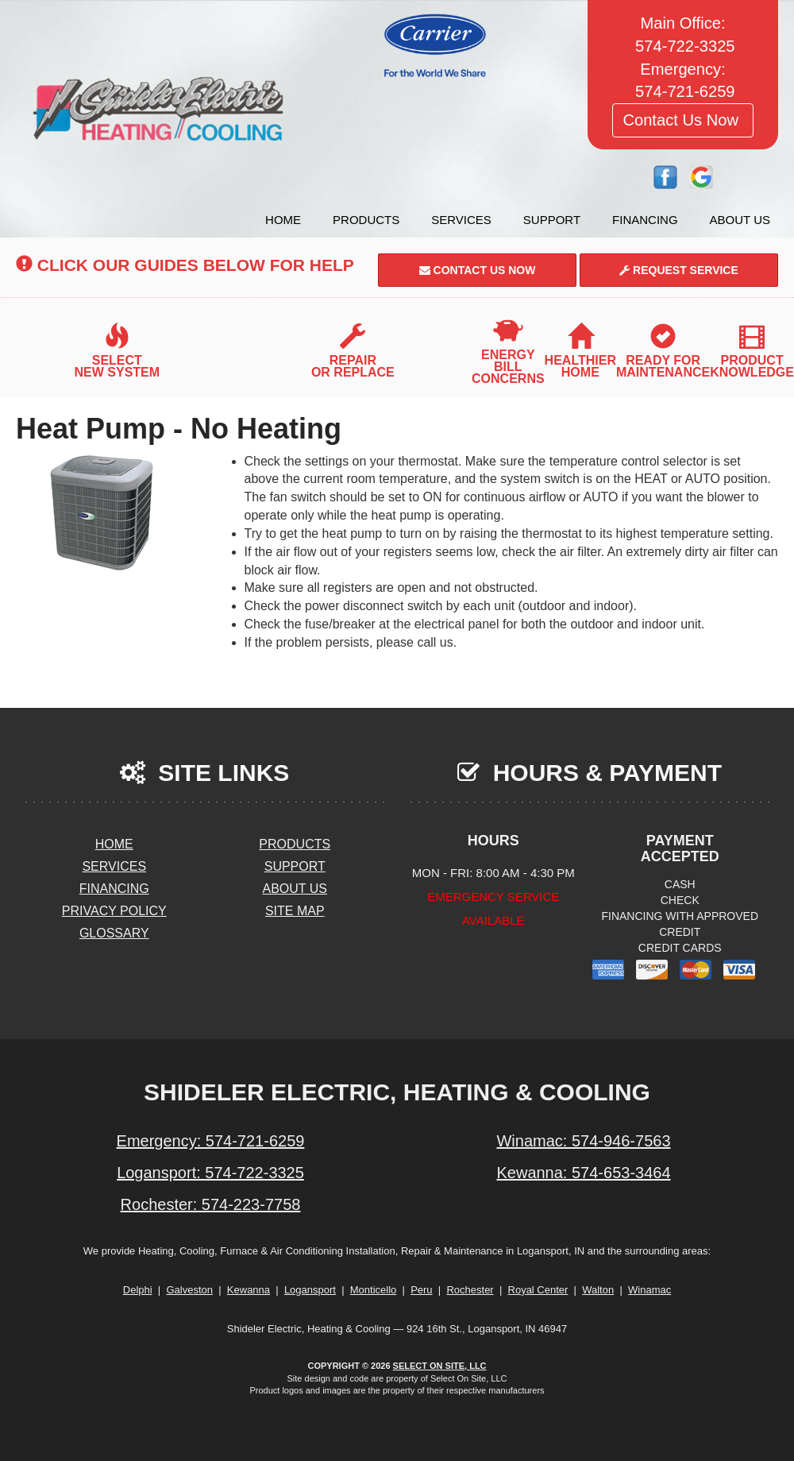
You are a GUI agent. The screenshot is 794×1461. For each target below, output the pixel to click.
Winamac (649, 1290)
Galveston (189, 1290)
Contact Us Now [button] (682, 120)
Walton (598, 1290)
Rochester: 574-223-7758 (211, 1204)
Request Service (678, 270)
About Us (740, 219)
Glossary (114, 933)
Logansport (310, 1290)
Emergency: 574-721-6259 (211, 1141)
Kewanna (248, 1290)
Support (551, 219)
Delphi (137, 1290)
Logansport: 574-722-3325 (210, 1172)
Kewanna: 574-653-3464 (583, 1172)
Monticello (373, 1290)
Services (461, 219)
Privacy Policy (114, 911)
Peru (421, 1290)
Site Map (295, 911)
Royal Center (538, 1290)
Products (366, 219)
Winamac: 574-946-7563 (583, 1141)
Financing (645, 219)
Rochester (469, 1290)
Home (283, 219)
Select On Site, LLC (440, 1365)
